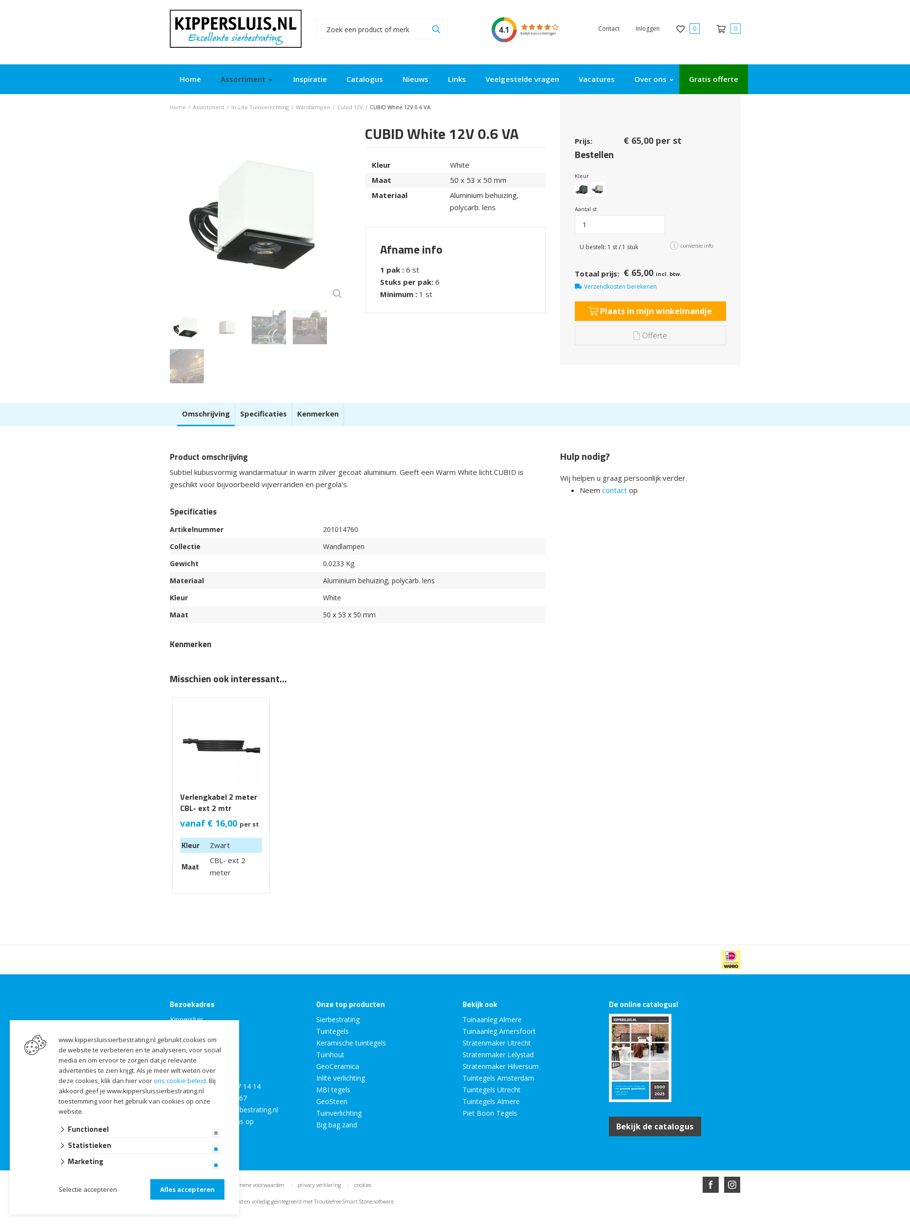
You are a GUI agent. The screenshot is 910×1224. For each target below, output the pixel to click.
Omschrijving (206, 413)
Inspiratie (310, 79)
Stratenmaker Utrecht (497, 1042)
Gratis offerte (713, 79)
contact (614, 490)
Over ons (650, 79)
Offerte (650, 335)
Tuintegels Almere (491, 1101)
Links (457, 79)
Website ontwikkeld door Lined (380, 1220)
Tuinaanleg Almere (492, 1019)
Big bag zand (336, 1124)
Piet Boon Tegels (490, 1113)
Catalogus (364, 79)
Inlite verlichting (340, 1078)
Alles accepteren (187, 1189)
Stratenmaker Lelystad (498, 1054)
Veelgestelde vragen (522, 79)
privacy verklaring (319, 1184)
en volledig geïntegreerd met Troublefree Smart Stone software (319, 1201)
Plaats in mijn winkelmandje (650, 311)
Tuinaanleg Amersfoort (499, 1031)
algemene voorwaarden (256, 1184)
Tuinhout (330, 1054)
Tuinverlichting (339, 1113)
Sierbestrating (338, 1019)
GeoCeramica (337, 1066)
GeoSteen (331, 1101)
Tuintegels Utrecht (492, 1089)
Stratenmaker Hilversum (501, 1066)
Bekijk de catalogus (655, 1126)
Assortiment (243, 79)
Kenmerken (318, 413)
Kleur (582, 175)
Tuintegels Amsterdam (498, 1078)
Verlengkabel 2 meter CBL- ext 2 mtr (218, 802)
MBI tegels (333, 1089)
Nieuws (415, 79)
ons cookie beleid (180, 1080)
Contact (609, 28)
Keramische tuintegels (351, 1042)
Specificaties (263, 413)
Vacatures (597, 79)
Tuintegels (332, 1031)
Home (190, 79)
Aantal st (586, 209)
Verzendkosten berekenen (620, 286)
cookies (362, 1184)
